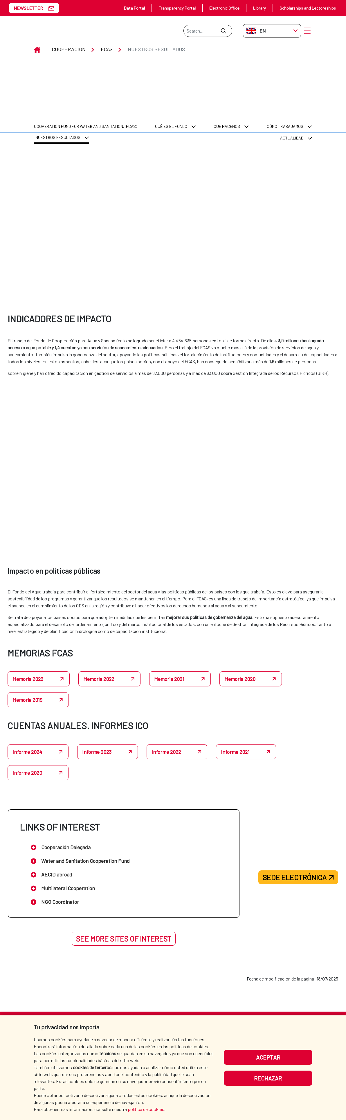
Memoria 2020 (239, 656)
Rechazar (268, 1078)
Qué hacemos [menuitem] (227, 81)
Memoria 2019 (27, 677)
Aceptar (268, 1057)
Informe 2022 (166, 729)
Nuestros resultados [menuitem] (57, 92)
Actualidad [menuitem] (291, 93)
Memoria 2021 (169, 656)
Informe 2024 (27, 729)
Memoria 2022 (98, 656)
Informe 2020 (27, 750)
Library (259, 8)
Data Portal (134, 8)
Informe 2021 (235, 729)
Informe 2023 (96, 729)
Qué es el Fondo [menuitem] (171, 81)
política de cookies (146, 1109)
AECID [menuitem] (154, 1014)
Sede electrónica (298, 855)
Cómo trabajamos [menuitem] (285, 81)
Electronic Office (224, 8)
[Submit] (223, 30)
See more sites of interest (123, 916)
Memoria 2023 (27, 656)
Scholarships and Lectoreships (308, 8)
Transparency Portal (177, 8)
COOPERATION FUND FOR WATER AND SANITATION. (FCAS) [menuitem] (85, 81)
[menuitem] (85, 81)
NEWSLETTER (28, 8)
